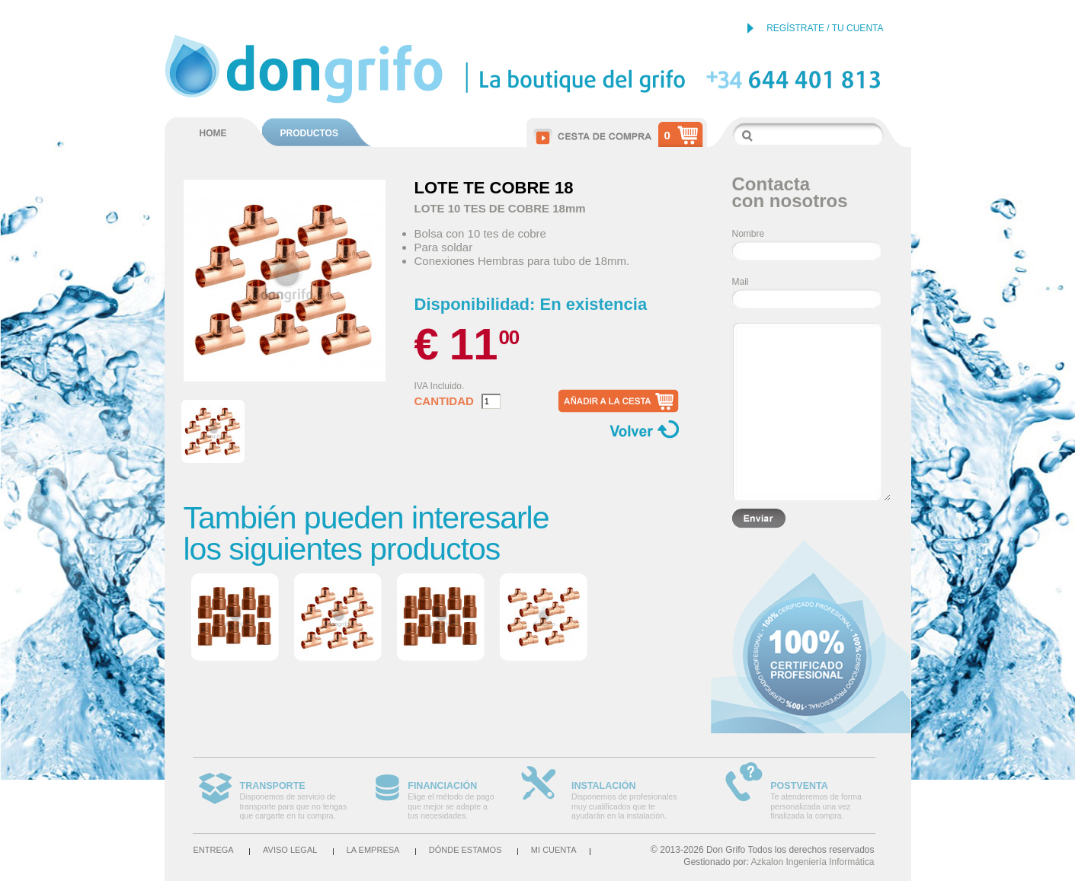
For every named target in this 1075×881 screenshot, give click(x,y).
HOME (213, 133)
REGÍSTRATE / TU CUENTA (824, 28)
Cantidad (444, 401)
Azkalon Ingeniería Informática (812, 862)
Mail (740, 281)
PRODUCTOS (309, 133)
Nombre (748, 233)
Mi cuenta (554, 849)
